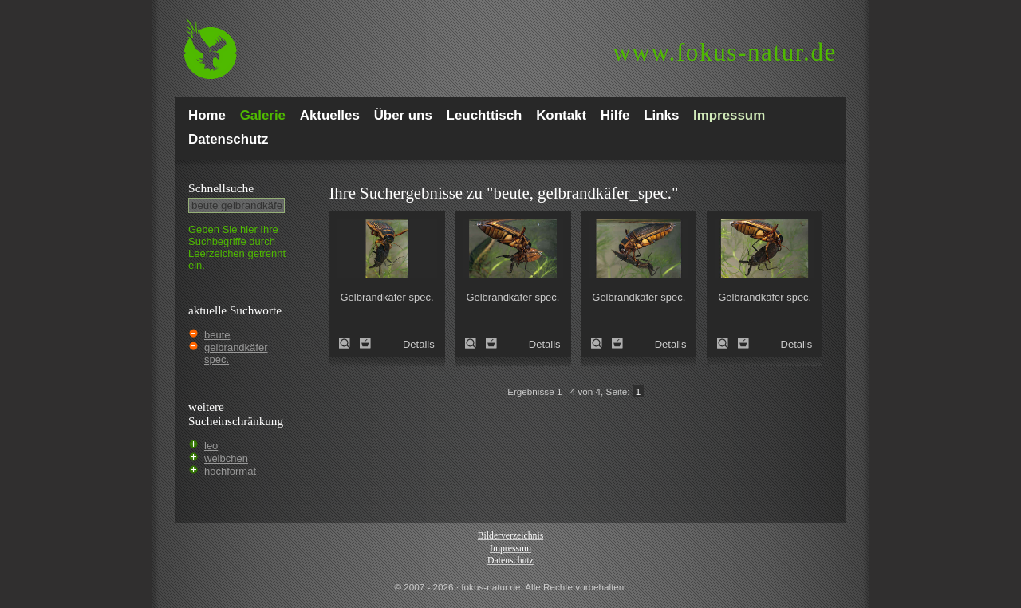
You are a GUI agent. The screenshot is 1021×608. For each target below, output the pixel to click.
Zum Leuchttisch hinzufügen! (365, 343)
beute (217, 335)
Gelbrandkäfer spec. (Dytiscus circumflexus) (349, 343)
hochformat (230, 471)
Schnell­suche (221, 188)
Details (419, 344)
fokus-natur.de (725, 52)
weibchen (226, 458)
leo (211, 446)
